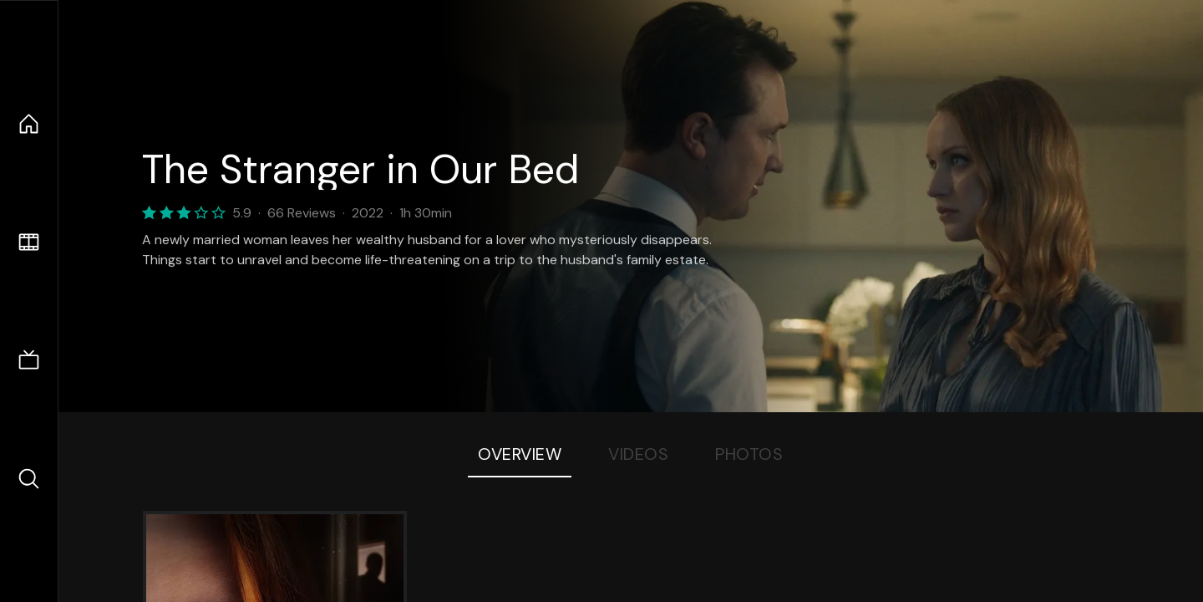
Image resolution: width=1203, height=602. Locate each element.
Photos (749, 454)
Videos (638, 454)
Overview (519, 454)
